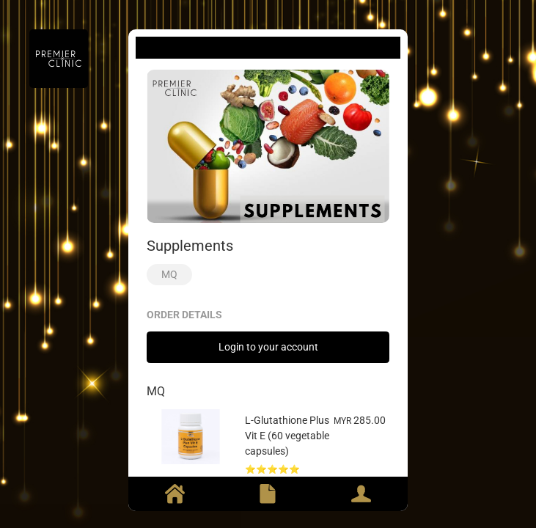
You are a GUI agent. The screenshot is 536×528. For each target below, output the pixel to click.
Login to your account (268, 347)
